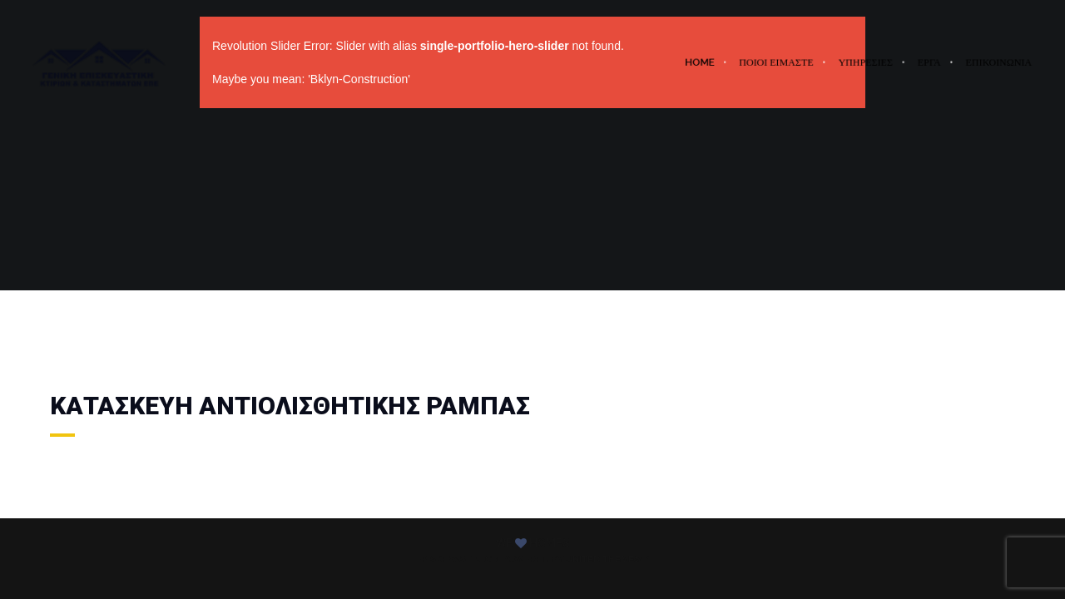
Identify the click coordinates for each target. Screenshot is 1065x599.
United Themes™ (608, 559)
